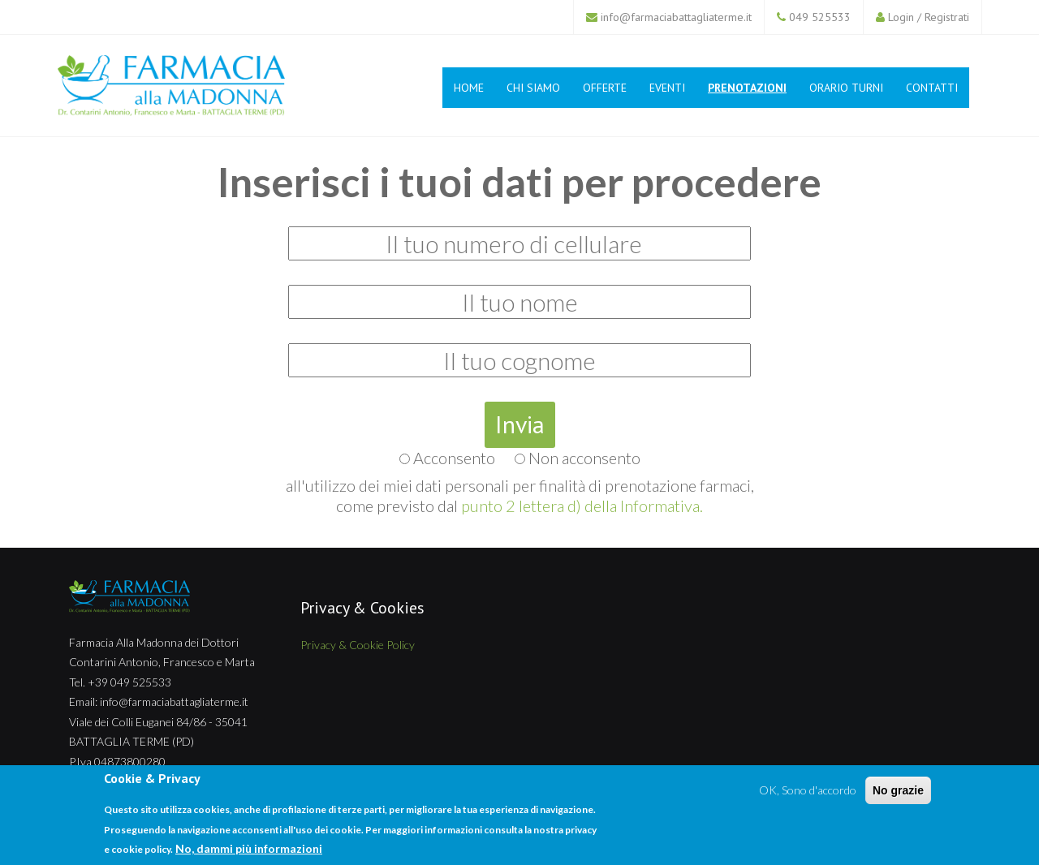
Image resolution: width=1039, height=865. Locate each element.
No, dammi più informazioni (248, 848)
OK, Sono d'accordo (807, 790)
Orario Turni (846, 87)
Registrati (947, 17)
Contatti (932, 87)
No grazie (898, 790)
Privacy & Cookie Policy (357, 645)
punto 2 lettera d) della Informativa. (582, 505)
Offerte (605, 87)
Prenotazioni (747, 87)
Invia (520, 424)
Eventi (667, 87)
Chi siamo (533, 87)
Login (901, 17)
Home (469, 87)
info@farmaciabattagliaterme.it (676, 17)
